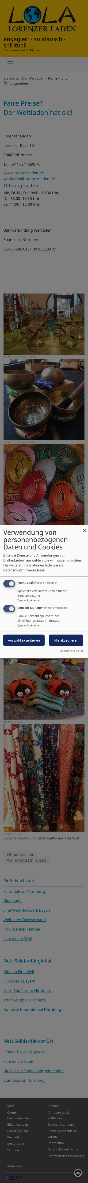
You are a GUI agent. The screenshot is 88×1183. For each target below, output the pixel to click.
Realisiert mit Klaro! (71, 650)
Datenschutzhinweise (19, 570)
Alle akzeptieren (66, 640)
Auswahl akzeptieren (24, 640)
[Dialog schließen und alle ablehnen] (84, 528)
